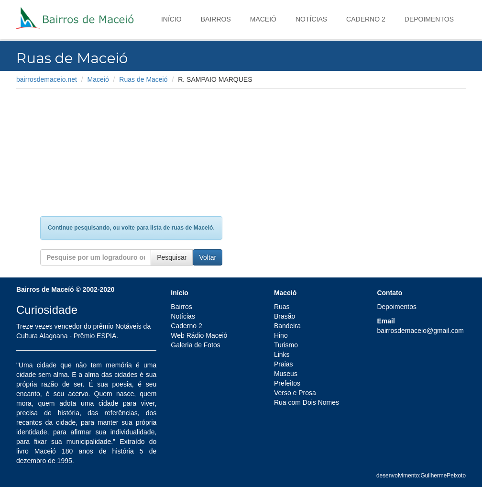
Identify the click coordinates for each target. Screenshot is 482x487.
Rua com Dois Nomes (306, 402)
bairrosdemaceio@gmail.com (420, 330)
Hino (281, 335)
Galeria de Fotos (195, 345)
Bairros (216, 19)
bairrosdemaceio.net (46, 79)
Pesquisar (171, 257)
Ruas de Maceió (143, 79)
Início (171, 19)
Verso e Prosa (295, 393)
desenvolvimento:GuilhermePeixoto (421, 475)
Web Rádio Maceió (199, 335)
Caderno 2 (365, 19)
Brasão (284, 316)
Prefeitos (287, 383)
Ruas (282, 306)
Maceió (263, 19)
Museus (285, 373)
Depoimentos (429, 19)
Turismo (286, 345)
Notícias (311, 19)
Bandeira (287, 326)
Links (282, 354)
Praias (283, 364)
